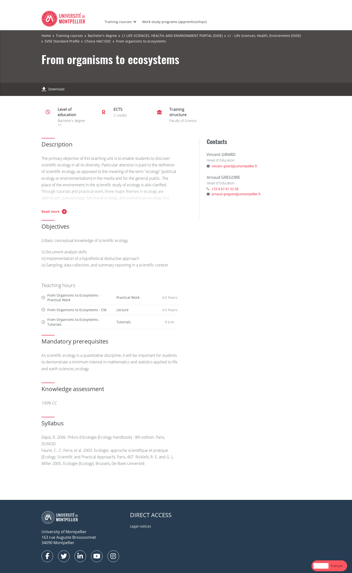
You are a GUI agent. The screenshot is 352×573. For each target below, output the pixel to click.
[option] (336, 566)
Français (337, 566)
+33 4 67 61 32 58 (225, 189)
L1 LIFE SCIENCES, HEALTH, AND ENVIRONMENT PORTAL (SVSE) (172, 35)
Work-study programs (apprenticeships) (174, 21)
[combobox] (320, 566)
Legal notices (140, 526)
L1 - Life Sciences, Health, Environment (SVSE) (264, 35)
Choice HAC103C (97, 41)
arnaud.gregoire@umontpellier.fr (236, 194)
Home (46, 35)
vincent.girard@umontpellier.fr (234, 166)
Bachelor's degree (102, 35)
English (321, 566)
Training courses (118, 21)
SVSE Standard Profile (62, 41)
